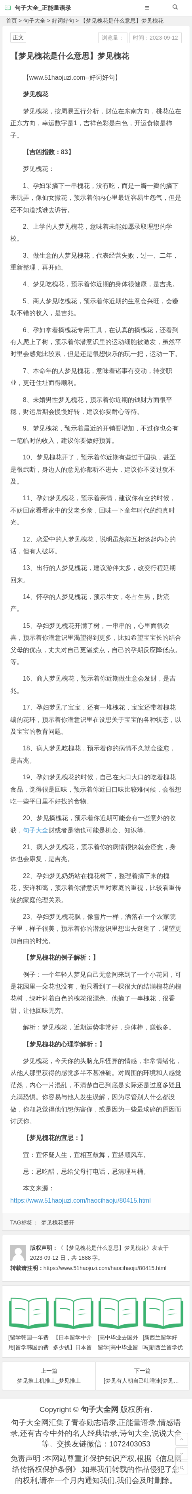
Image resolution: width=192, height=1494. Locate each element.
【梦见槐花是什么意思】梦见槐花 (121, 20)
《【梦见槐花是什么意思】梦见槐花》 (105, 1248)
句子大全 (34, 20)
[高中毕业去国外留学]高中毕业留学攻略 (118, 1347)
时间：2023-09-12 (155, 37)
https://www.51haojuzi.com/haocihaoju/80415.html (80, 1200)
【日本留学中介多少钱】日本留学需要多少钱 (72, 1347)
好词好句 (63, 20)
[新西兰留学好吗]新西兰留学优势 (163, 1347)
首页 (11, 20)
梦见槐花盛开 (57, 1222)
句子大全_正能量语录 (43, 7)
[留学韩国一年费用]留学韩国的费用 (28, 1347)
